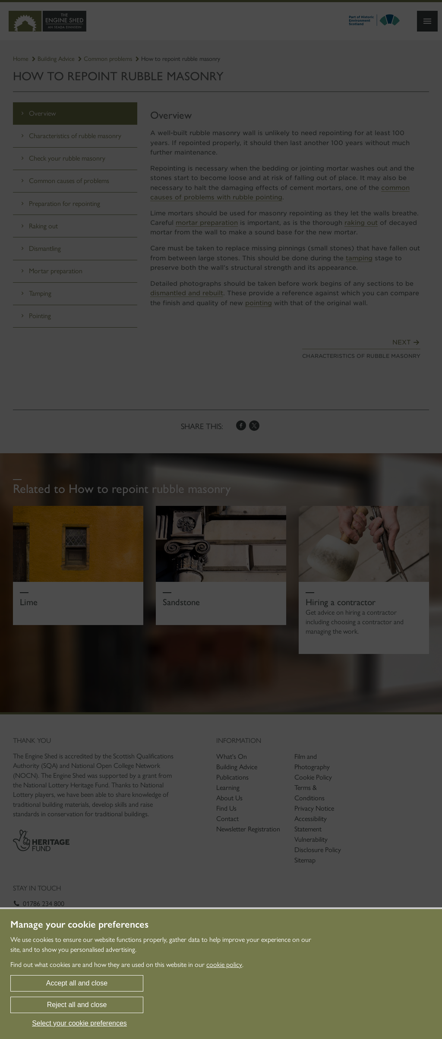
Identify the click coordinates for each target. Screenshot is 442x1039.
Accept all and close (76, 983)
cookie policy (224, 964)
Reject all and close (77, 1004)
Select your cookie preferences (79, 1023)
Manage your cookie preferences (79, 924)
